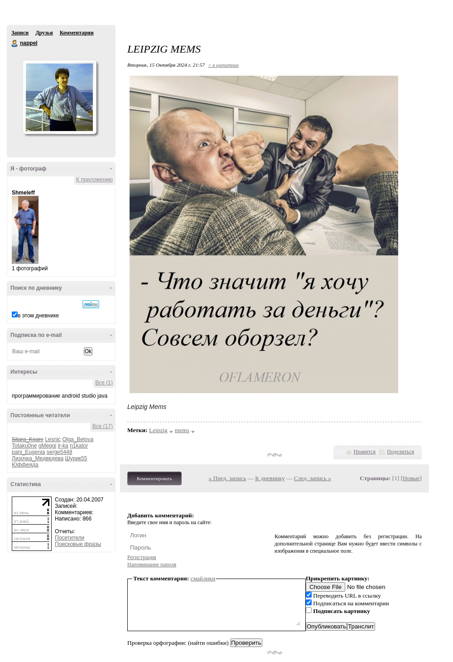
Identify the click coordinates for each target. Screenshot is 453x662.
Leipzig (158, 430)
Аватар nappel (59, 97)
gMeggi (47, 446)
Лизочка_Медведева (37, 458)
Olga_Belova (77, 439)
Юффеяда (25, 465)
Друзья (44, 32)
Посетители (69, 538)
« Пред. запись (227, 478)
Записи (20, 32)
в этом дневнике (38, 315)
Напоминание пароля (151, 564)
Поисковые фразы (78, 544)
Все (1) (104, 383)
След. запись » (312, 478)
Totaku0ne (24, 446)
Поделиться (400, 451)
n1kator (79, 446)
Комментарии (77, 32)
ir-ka (63, 446)
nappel (15, 43)
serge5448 (59, 452)
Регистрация (141, 557)
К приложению (94, 179)
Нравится (365, 451)
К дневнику (270, 478)
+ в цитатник (223, 65)
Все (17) (102, 426)
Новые (411, 478)
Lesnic (53, 439)
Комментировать (154, 478)
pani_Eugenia (28, 452)
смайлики (203, 578)
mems (182, 430)
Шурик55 (76, 458)
